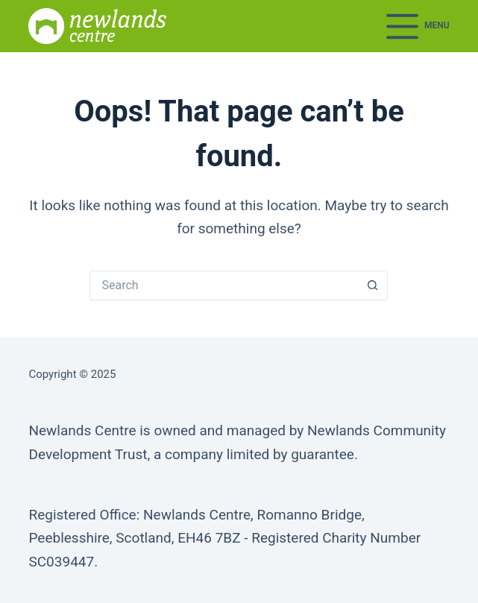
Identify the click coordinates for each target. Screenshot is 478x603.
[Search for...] (223, 285)
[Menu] (418, 26)
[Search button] (373, 285)
